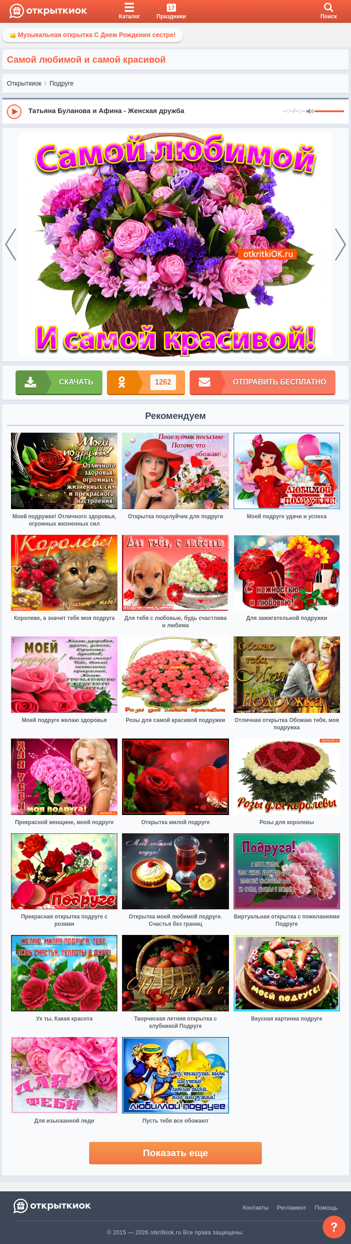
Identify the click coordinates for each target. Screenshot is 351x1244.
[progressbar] (329, 112)
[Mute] (309, 111)
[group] (175, 111)
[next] (340, 245)
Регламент (291, 1207)
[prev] (10, 245)
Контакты (255, 1207)
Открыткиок (24, 83)
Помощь (326, 1207)
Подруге (61, 83)
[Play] (14, 111)
